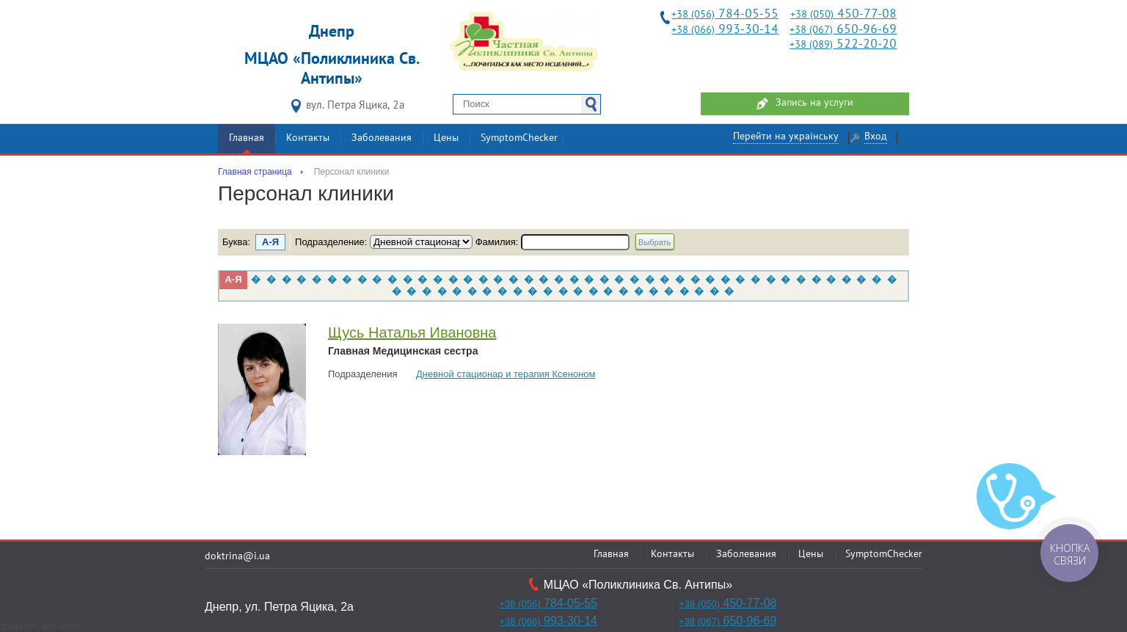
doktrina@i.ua (237, 557)
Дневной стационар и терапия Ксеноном (506, 373)
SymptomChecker (519, 138)
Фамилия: (498, 241)
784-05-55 (724, 14)
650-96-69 (843, 29)
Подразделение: (332, 241)
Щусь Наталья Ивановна (412, 332)
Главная (246, 138)
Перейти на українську (786, 137)
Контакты (307, 138)
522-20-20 (843, 44)
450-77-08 (843, 14)
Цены (446, 138)
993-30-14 (724, 29)
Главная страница (255, 172)
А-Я (233, 279)
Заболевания (381, 138)
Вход (875, 137)
